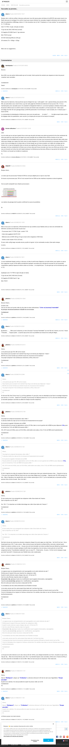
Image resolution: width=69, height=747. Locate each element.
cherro (7, 14)
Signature (5, 91)
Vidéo (7, 5)
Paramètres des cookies (35, 741)
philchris (8, 298)
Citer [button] (62, 55)
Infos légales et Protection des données (13, 736)
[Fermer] (53, 724)
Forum (3, 5)
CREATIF (8, 166)
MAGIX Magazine (25, 744)
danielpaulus (9, 65)
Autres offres (4, 744)
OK (48, 740)
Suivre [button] (54, 55)
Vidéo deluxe (14, 5)
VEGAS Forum (14, 744)
